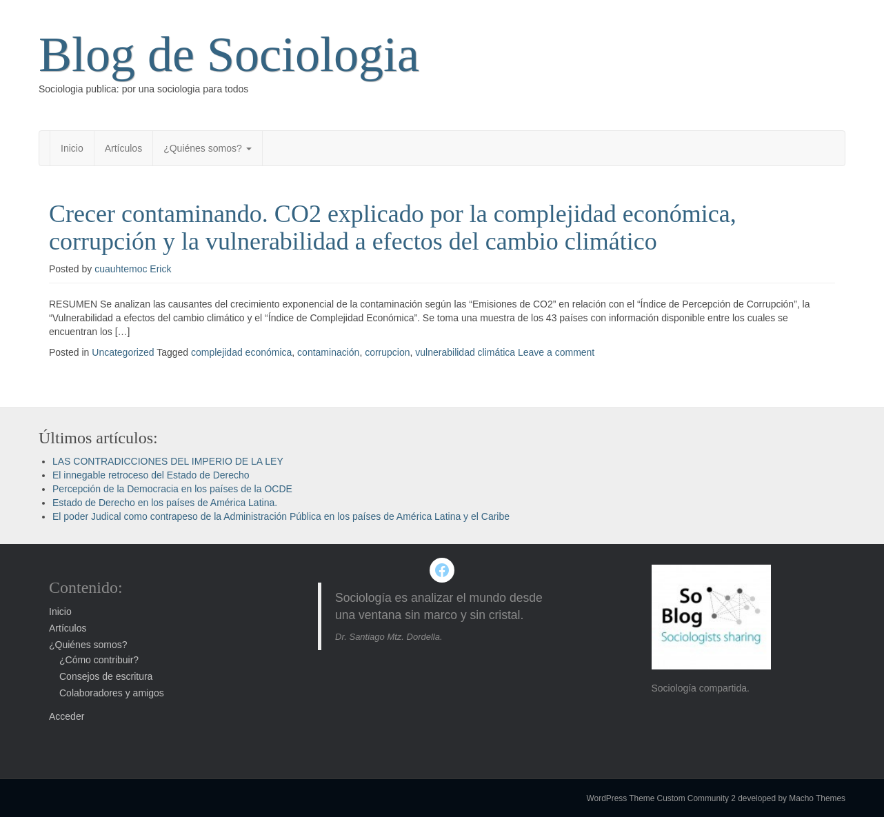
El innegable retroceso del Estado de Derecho (151, 475)
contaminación (328, 352)
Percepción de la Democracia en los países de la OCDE (172, 488)
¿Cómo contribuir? (99, 659)
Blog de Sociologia (229, 54)
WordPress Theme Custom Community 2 (661, 798)
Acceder (66, 716)
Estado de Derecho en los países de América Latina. (164, 502)
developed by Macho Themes (791, 798)
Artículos (123, 148)
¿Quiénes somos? (207, 148)
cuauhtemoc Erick (132, 268)
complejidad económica (241, 352)
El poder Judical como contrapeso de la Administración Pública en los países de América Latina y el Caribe (281, 516)
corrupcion (387, 352)
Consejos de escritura (105, 676)
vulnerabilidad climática (465, 352)
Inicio (72, 148)
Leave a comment (556, 352)
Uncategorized (123, 352)
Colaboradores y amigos (111, 692)
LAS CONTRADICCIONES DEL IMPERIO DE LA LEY (167, 461)
